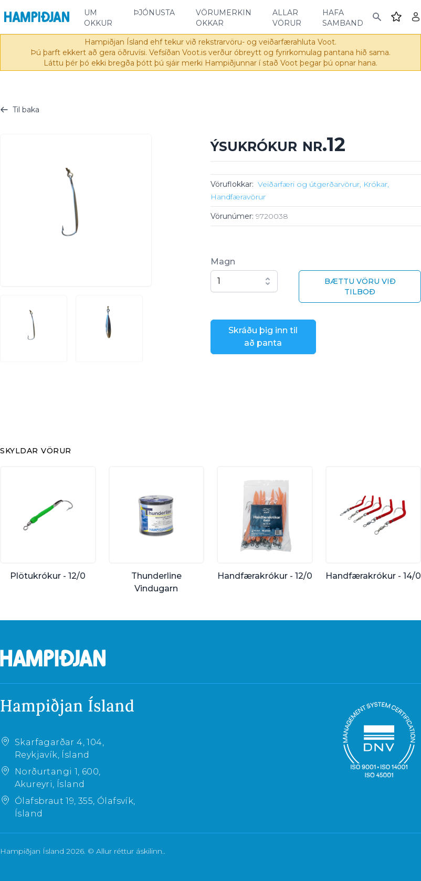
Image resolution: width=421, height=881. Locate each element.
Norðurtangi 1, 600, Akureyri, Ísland (58, 778)
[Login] (416, 17)
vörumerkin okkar (223, 16)
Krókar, (376, 184)
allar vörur (286, 16)
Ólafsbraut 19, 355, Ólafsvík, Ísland (75, 807)
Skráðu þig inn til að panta (263, 336)
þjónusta (154, 11)
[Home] (36, 17)
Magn (222, 262)
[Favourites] (396, 17)
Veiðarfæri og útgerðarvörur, (309, 184)
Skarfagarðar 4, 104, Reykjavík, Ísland (59, 748)
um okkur (98, 16)
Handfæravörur (238, 196)
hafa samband (342, 16)
